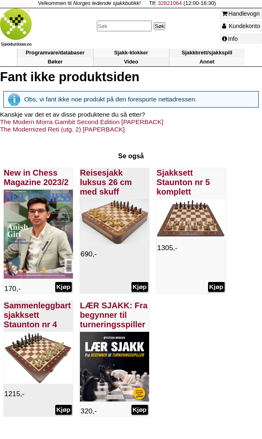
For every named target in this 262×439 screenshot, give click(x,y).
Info (230, 38)
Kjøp (63, 286)
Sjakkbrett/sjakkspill (207, 53)
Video (131, 62)
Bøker (55, 62)
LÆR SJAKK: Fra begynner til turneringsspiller (113, 315)
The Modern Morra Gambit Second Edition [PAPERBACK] (82, 121)
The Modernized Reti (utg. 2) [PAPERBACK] (62, 129)
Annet (206, 62)
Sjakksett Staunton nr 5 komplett (183, 182)
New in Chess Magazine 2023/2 (36, 177)
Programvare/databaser (55, 53)
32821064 (170, 3)
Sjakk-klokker (131, 53)
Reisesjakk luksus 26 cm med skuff (106, 182)
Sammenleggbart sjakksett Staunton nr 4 (37, 315)
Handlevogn (241, 13)
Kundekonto (241, 26)
